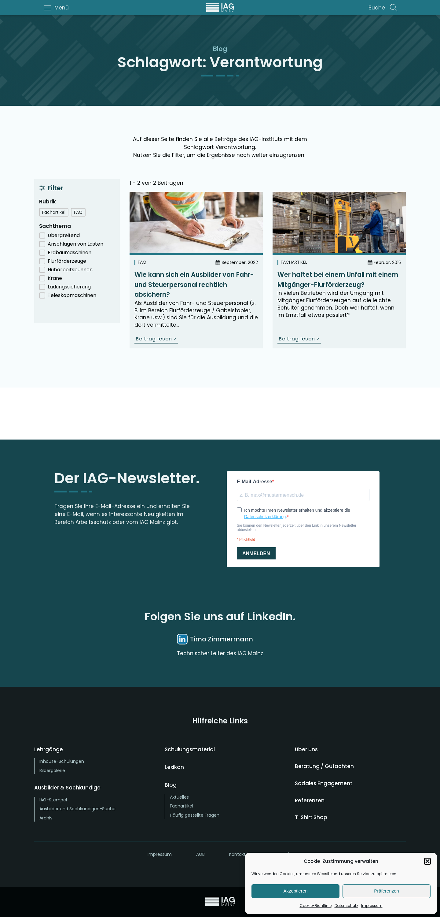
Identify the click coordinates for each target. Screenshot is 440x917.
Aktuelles (179, 797)
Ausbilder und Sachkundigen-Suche (77, 809)
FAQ (142, 262)
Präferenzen (386, 890)
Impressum (372, 905)
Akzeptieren (295, 890)
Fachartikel (294, 262)
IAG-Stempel (53, 800)
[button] (427, 861)
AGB (200, 854)
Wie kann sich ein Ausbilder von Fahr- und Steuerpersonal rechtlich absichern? (194, 284)
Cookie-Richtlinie (316, 905)
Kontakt (237, 854)
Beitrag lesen (156, 338)
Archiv (46, 818)
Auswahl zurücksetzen (77, 311)
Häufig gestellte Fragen (194, 815)
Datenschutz (346, 905)
